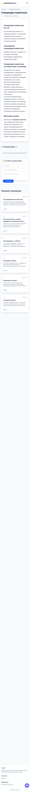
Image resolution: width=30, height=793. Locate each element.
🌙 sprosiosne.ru (8, 3)
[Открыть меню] (27, 3)
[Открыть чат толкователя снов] (27, 785)
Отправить (8, 181)
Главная (3, 9)
